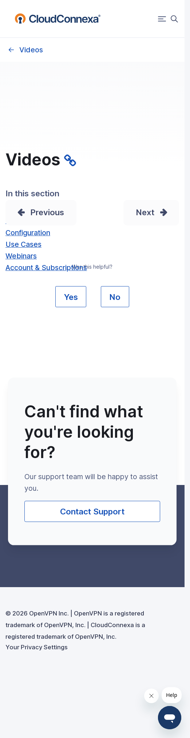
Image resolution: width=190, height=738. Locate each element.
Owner (11, 50)
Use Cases (23, 244)
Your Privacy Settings (36, 647)
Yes (71, 297)
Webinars (21, 256)
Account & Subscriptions (46, 267)
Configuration (27, 232)
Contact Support (92, 511)
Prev (39, 212)
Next (145, 212)
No (114, 297)
